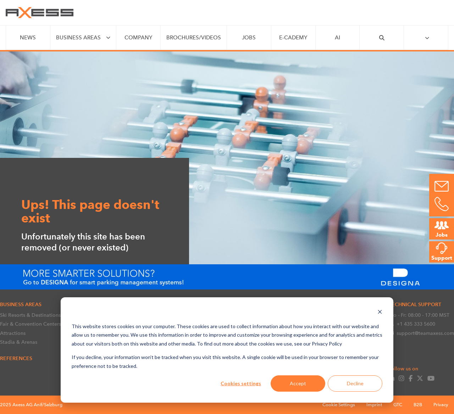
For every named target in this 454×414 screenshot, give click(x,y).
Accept (298, 383)
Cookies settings (241, 383)
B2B (418, 404)
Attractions (13, 333)
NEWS (28, 37)
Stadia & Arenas (18, 342)
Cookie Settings (338, 404)
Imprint (374, 404)
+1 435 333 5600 (412, 324)
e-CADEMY (293, 37)
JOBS (249, 37)
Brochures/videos (193, 37)
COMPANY (138, 37)
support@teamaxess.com (421, 333)
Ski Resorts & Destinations (30, 315)
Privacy (440, 404)
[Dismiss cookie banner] (379, 312)
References (16, 358)
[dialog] (227, 350)
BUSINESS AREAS (78, 37)
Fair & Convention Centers (30, 324)
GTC (397, 404)
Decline (355, 383)
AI (337, 37)
